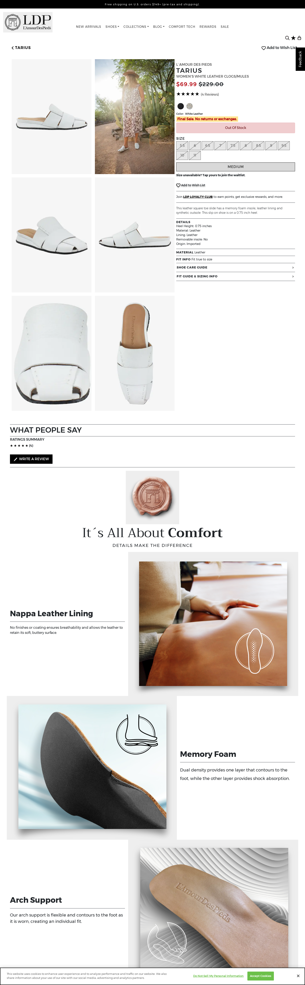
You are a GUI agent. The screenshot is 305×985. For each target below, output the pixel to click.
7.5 (233, 146)
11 (195, 155)
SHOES (111, 27)
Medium (236, 167)
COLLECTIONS (134, 27)
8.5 (258, 146)
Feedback (300, 59)
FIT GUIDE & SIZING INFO (236, 276)
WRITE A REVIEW (31, 459)
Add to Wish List (279, 47)
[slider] (188, 94)
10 (182, 155)
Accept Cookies (260, 976)
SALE (225, 27)
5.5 (182, 146)
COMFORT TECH (182, 27)
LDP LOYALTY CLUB (198, 197)
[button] (20, 48)
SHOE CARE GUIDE (236, 267)
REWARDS (208, 27)
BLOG (157, 27)
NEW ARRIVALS (88, 27)
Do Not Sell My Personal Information (218, 976)
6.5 (207, 146)
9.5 (283, 146)
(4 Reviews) (210, 94)
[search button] (287, 38)
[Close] (298, 976)
